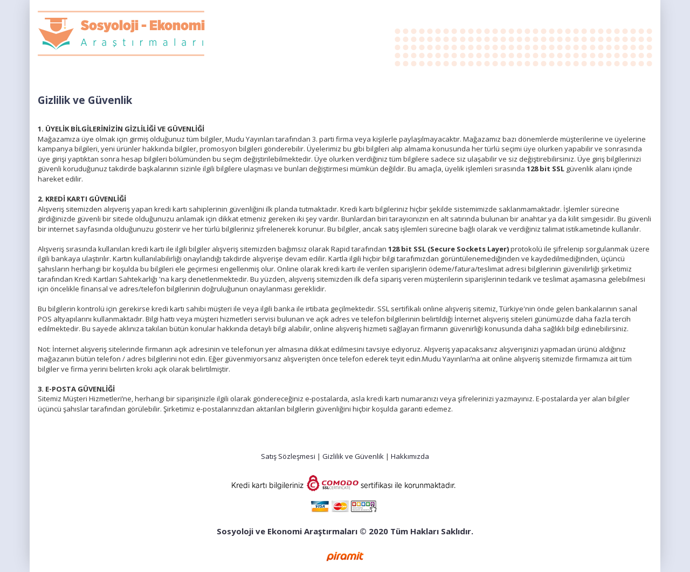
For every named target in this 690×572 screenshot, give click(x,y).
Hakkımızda (410, 456)
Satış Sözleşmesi (288, 456)
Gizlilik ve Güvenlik (353, 456)
